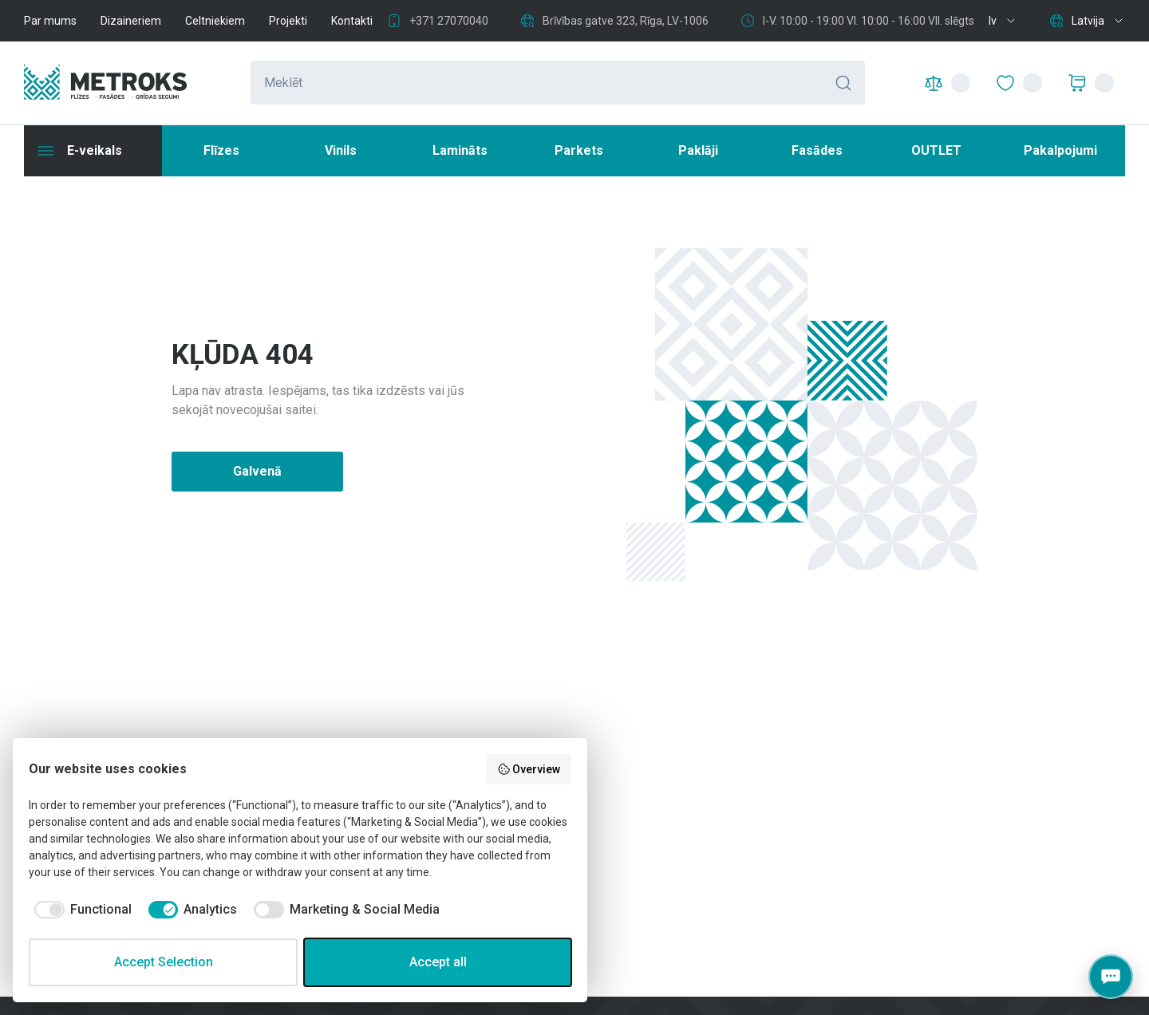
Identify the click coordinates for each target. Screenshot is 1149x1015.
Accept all (438, 962)
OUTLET (936, 150)
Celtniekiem (215, 20)
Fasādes (817, 150)
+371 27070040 (448, 20)
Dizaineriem (131, 20)
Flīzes (221, 150)
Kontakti (352, 20)
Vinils (341, 150)
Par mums (50, 20)
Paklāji (698, 150)
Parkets (579, 150)
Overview (529, 769)
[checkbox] (80, 909)
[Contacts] (1110, 976)
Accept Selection (163, 962)
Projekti (288, 20)
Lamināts (460, 150)
